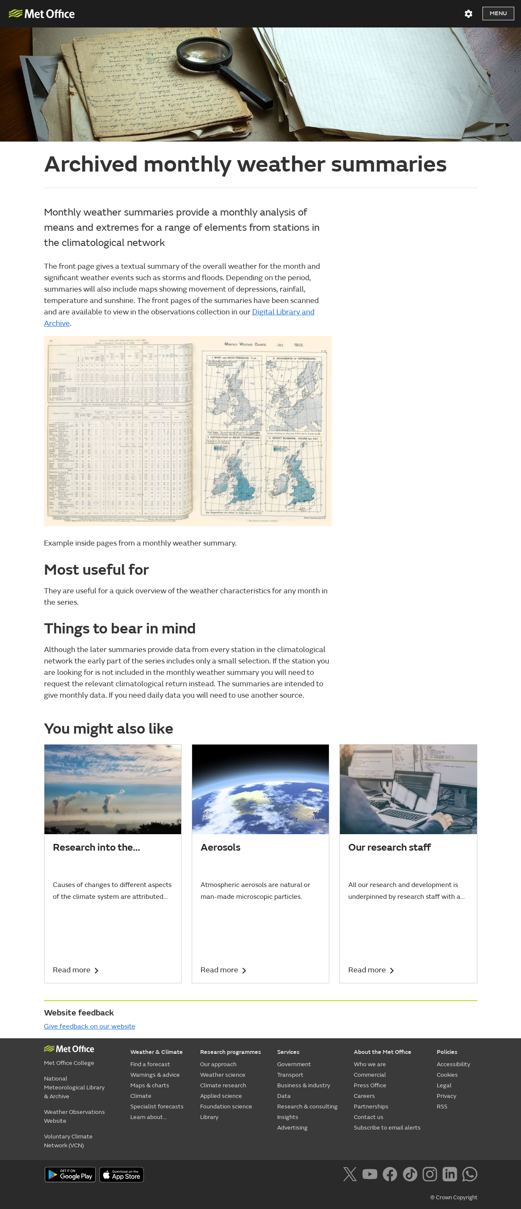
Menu (498, 13)
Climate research (223, 1085)
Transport (290, 1074)
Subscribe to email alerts (387, 1127)
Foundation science (226, 1106)
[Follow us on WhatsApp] (469, 1175)
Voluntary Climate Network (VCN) (68, 1141)
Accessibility (453, 1064)
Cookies (447, 1074)
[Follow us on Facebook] (392, 1175)
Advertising (292, 1127)
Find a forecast (150, 1064)
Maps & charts (149, 1085)
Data (284, 1096)
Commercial (370, 1074)
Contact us (368, 1117)
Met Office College (69, 1063)
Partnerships (371, 1106)
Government (294, 1064)
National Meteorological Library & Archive (74, 1087)
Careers (364, 1096)
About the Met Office (382, 1052)
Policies (447, 1052)
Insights (287, 1117)
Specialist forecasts (157, 1106)
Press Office (370, 1085)
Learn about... (148, 1117)
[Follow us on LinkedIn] (451, 1175)
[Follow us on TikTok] (411, 1175)
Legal (444, 1085)
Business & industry (303, 1085)
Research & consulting (307, 1106)
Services (288, 1052)
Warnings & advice (155, 1074)
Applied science (221, 1096)
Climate (141, 1096)
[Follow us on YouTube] (371, 1175)
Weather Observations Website (74, 1116)
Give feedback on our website (89, 1026)
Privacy (446, 1096)
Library (209, 1117)
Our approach (218, 1064)
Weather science (222, 1074)
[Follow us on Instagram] (431, 1175)
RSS (442, 1106)
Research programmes (230, 1052)
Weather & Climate (156, 1052)
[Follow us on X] (351, 1175)
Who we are (370, 1064)
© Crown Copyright (453, 1197)
